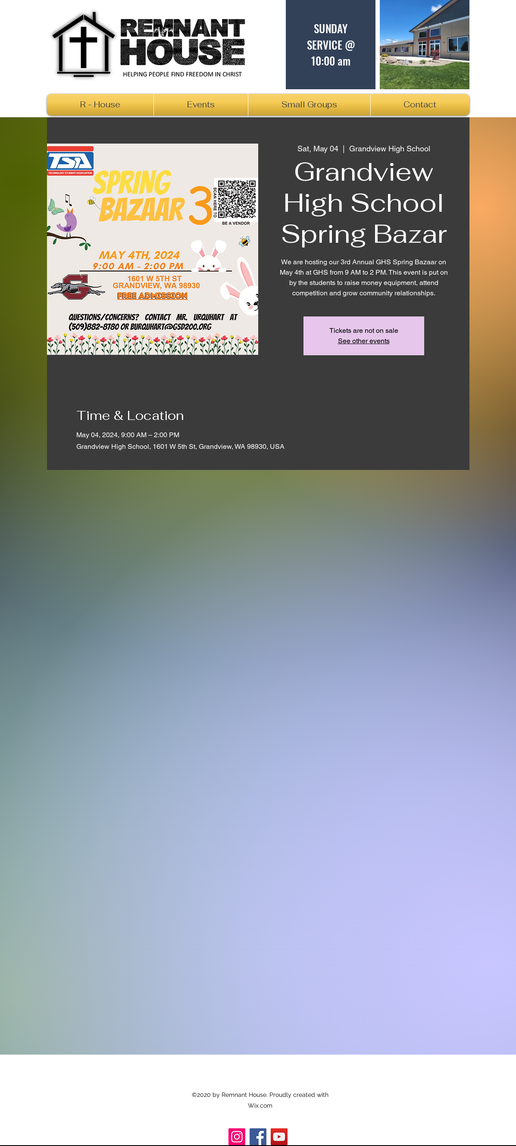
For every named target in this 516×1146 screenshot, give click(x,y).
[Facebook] (258, 1136)
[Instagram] (236, 1136)
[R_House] (279, 1136)
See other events (364, 341)
